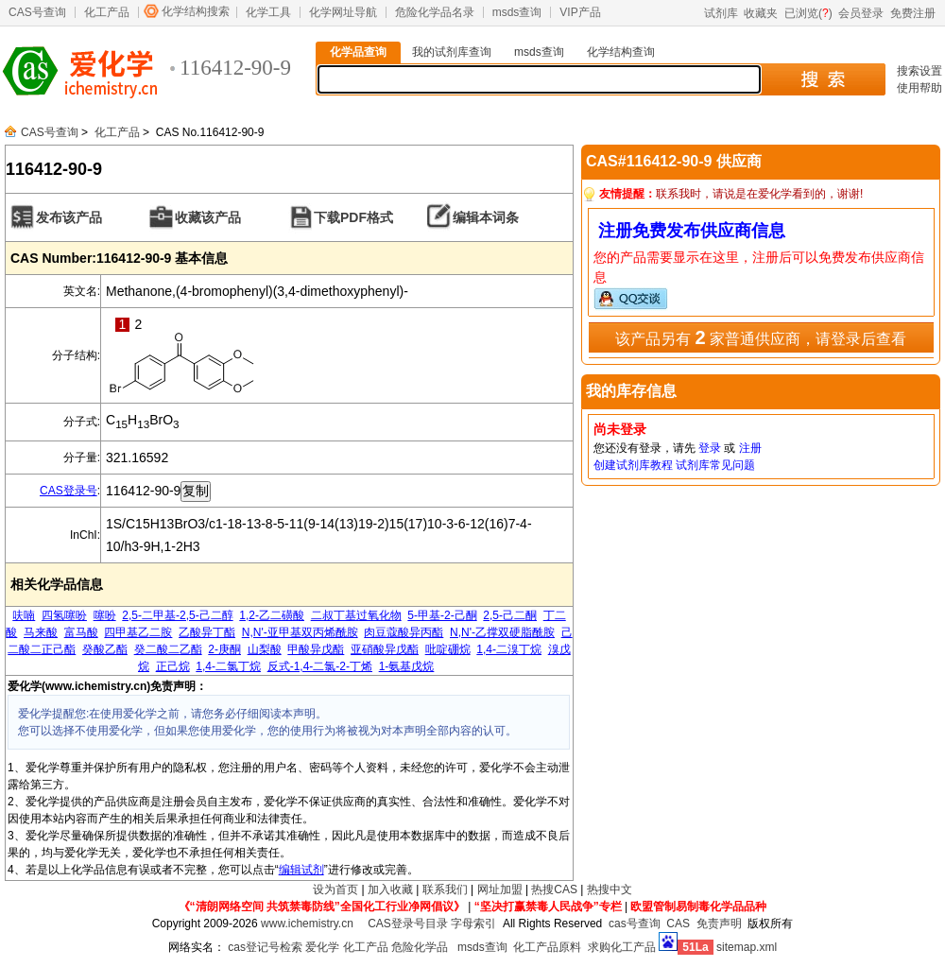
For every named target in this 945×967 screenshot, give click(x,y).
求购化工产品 (622, 947)
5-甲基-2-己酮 (441, 615)
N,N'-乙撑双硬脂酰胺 (502, 632)
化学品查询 (358, 52)
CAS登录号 (68, 490)
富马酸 (81, 632)
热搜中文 (609, 889)
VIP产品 (579, 12)
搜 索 (822, 79)
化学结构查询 (621, 52)
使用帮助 (919, 88)
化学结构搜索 (196, 11)
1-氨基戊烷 (407, 666)
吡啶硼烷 (448, 649)
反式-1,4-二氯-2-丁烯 (319, 666)
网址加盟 (500, 889)
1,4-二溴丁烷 (508, 649)
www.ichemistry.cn (307, 923)
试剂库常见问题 (715, 465)
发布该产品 (69, 217)
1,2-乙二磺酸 (271, 615)
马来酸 (41, 632)
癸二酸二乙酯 (168, 649)
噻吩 (105, 615)
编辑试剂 (301, 869)
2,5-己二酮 (510, 615)
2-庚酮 (224, 649)
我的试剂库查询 (451, 52)
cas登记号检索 (265, 947)
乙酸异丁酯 (207, 632)
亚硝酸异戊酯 (385, 649)
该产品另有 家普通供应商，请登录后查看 (760, 337)
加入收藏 (390, 889)
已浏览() (808, 13)
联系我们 (445, 889)
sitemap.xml (746, 947)
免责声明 (719, 923)
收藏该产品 (208, 217)
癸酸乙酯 (105, 649)
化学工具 (268, 12)
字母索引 (473, 923)
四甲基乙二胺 (138, 632)
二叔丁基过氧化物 (356, 615)
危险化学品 (419, 947)
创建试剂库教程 (633, 465)
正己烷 (173, 666)
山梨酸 (265, 649)
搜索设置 (919, 71)
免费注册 (913, 13)
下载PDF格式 (353, 217)
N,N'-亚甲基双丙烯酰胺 (300, 632)
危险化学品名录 (434, 12)
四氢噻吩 (64, 615)
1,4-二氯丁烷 (228, 666)
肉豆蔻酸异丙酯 (403, 632)
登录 (709, 448)
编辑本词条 (486, 217)
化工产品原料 (547, 947)
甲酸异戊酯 (315, 649)
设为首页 (335, 889)
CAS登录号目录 (408, 923)
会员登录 (861, 13)
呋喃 (23, 615)
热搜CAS (554, 889)
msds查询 (517, 12)
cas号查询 (635, 923)
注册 (750, 448)
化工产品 (106, 12)
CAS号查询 (37, 12)
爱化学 (322, 947)
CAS (678, 923)
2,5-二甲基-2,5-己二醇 (177, 615)
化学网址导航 (343, 12)
